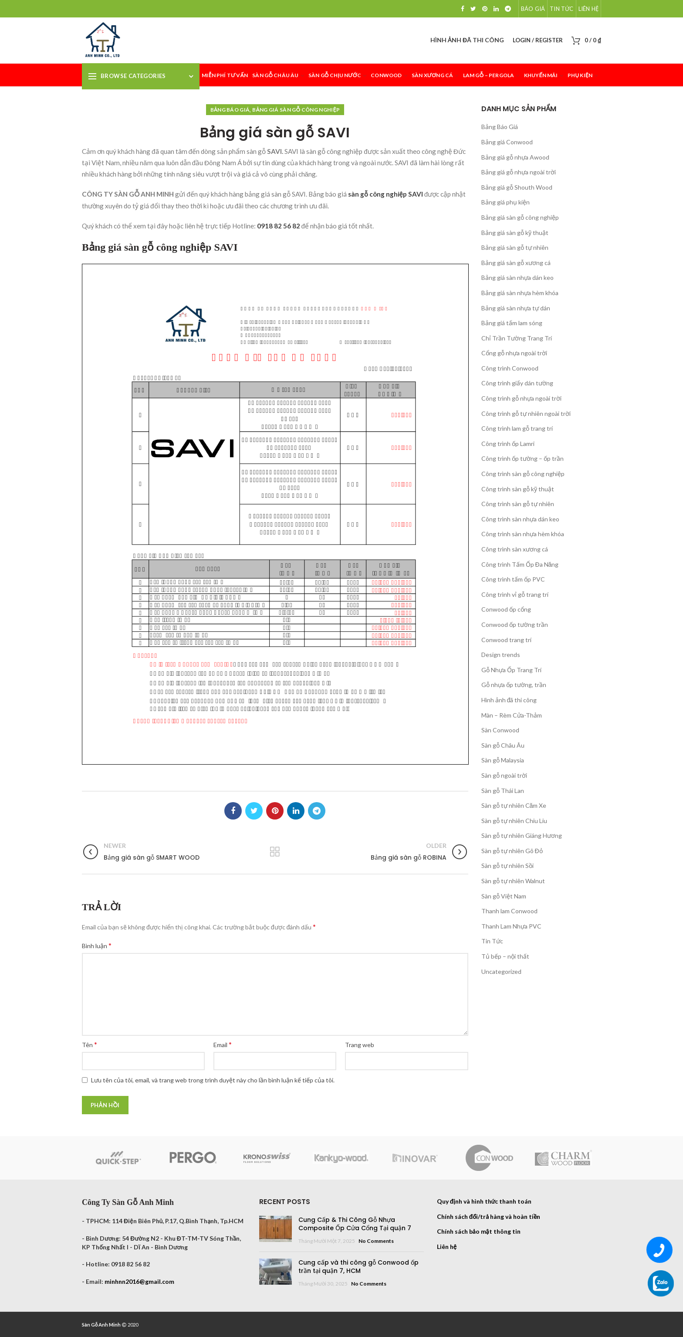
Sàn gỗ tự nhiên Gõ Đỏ (512, 850)
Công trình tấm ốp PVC (513, 579)
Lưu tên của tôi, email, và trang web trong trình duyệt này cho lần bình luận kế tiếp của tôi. (213, 1080)
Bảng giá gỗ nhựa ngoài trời (518, 172)
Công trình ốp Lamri (507, 443)
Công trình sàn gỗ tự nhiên (517, 503)
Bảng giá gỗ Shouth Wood (516, 187)
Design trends (500, 654)
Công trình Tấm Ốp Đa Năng (520, 564)
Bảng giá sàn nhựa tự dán (515, 308)
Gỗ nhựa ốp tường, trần (513, 684)
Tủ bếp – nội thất (505, 956)
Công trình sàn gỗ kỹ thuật (517, 489)
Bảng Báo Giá (230, 109)
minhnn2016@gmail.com (139, 1281)
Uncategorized (501, 971)
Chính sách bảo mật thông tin (479, 1231)
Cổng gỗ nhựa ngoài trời (514, 353)
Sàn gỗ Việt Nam (503, 896)
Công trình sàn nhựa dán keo (520, 519)
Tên (89, 1044)
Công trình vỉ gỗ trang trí (514, 594)
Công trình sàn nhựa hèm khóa (522, 534)
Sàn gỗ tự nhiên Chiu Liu (514, 820)
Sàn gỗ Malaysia (502, 760)
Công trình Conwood (509, 368)
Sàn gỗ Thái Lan (502, 790)
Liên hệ (446, 1246)
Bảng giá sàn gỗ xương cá (516, 262)
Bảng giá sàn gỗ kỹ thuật (514, 232)
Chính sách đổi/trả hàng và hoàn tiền (489, 1216)
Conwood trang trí (506, 639)
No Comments (376, 1241)
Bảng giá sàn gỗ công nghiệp (296, 109)
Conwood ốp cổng (506, 609)
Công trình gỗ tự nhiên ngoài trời (526, 413)
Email (222, 1044)
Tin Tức (492, 941)
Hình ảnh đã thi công (509, 700)
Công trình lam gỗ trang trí (517, 428)
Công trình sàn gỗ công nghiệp (523, 473)
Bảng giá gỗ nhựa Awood (515, 157)
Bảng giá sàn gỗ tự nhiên (514, 247)
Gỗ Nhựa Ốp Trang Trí (511, 670)
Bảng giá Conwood (507, 142)
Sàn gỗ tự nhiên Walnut (513, 881)
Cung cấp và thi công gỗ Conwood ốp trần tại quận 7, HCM (358, 1267)
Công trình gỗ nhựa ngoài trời (521, 398)
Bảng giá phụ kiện (505, 202)
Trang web (359, 1044)
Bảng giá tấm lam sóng (511, 323)
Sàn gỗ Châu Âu (502, 745)
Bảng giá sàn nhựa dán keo (517, 277)
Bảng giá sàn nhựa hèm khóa (519, 292)
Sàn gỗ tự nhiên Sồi (507, 865)
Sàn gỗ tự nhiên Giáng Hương (521, 835)
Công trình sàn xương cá (514, 549)
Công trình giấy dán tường (517, 383)
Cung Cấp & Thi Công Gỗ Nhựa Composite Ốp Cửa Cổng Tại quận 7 (354, 1224)
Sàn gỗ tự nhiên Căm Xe (514, 805)
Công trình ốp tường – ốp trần (522, 458)
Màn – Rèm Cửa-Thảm (511, 715)
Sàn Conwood (500, 730)
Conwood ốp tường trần (514, 624)
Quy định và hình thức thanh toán (484, 1201)
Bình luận (97, 945)
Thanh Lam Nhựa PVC (511, 926)
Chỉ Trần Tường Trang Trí (516, 338)
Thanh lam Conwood (509, 911)
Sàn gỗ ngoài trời (504, 775)
